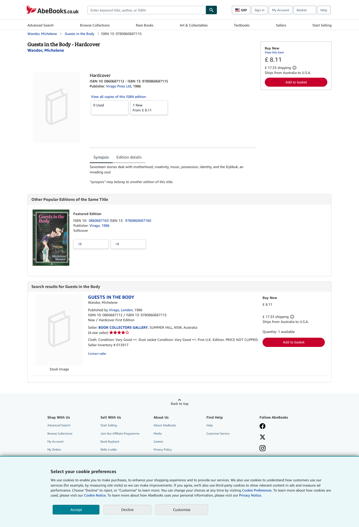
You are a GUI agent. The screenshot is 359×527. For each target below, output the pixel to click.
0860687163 (99, 220)
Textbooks (242, 25)
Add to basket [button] (296, 82)
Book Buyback (109, 441)
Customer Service (218, 433)
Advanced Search (40, 25)
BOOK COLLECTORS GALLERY (123, 327)
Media (158, 433)
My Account (280, 10)
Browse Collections (95, 25)
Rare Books (144, 25)
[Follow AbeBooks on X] (263, 437)
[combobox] (146, 10)
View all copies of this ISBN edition (118, 96)
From (149, 107)
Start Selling (322, 25)
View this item (274, 52)
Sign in (260, 10)
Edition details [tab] (129, 157)
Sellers (281, 25)
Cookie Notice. (95, 495)
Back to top (179, 403)
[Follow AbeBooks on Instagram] (263, 449)
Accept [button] (76, 510)
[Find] (211, 10)
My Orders (54, 449)
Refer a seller (108, 449)
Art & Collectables (194, 25)
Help (323, 10)
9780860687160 (138, 220)
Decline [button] (127, 510)
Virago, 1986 (99, 225)
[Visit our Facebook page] (263, 426)
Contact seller (97, 353)
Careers (158, 441)
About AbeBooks (165, 425)
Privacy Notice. (250, 495)
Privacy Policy (163, 449)
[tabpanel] (173, 174)
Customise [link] (181, 509)
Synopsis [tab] (101, 157)
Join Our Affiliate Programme (119, 433)
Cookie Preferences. (257, 490)
